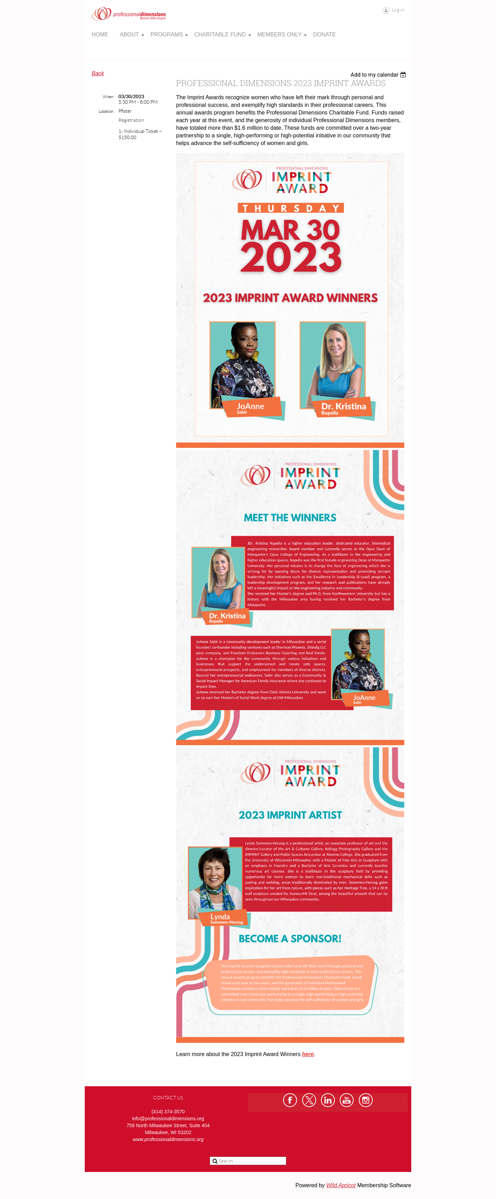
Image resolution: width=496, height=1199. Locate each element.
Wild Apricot (341, 1185)
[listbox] (379, 74)
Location (106, 111)
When (108, 96)
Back (98, 73)
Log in (398, 9)
